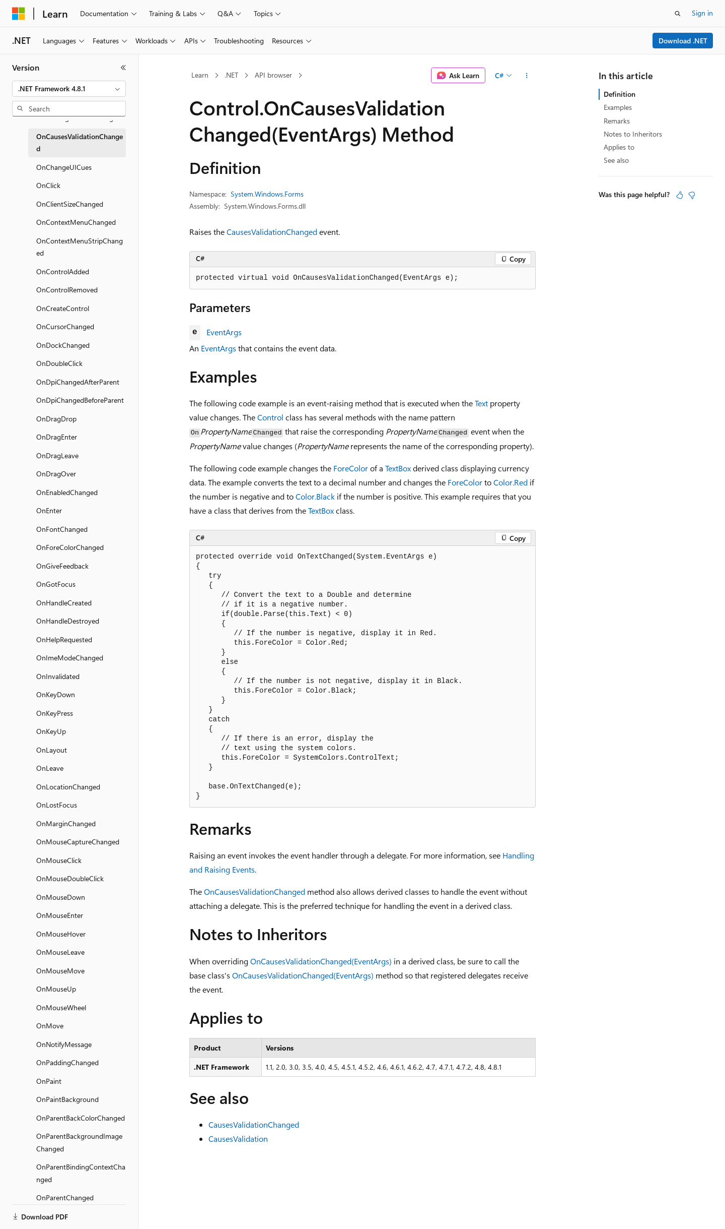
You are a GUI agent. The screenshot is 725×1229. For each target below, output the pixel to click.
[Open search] (678, 14)
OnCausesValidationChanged (254, 891)
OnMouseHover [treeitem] (61, 934)
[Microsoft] (18, 13)
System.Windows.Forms (267, 194)
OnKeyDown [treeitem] (55, 694)
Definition (619, 94)
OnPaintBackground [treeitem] (67, 1099)
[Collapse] (123, 67)
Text (481, 403)
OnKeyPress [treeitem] (54, 713)
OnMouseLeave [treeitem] (60, 952)
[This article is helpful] (680, 195)
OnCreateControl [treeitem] (62, 308)
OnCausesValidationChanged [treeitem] (79, 143)
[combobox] (69, 89)
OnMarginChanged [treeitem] (66, 823)
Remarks (617, 121)
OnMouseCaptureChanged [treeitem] (77, 841)
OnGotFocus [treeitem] (56, 584)
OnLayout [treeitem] (51, 750)
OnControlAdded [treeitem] (62, 271)
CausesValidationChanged (272, 231)
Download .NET (683, 40)
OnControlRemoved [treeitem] (67, 289)
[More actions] (527, 76)
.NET (231, 75)
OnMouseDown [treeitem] (60, 897)
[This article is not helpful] (692, 195)
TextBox (398, 468)
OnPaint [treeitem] (48, 1081)
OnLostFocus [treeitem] (56, 805)
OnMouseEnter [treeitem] (59, 915)
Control (270, 417)
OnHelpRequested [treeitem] (64, 639)
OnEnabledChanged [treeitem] (67, 492)
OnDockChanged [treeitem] (63, 345)
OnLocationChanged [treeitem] (68, 786)
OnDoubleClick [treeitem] (59, 363)
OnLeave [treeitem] (49, 768)
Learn (199, 75)
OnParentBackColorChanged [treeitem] (80, 1118)
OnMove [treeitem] (49, 1025)
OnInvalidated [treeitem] (58, 676)
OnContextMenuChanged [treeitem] (76, 222)
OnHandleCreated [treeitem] (64, 602)
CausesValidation (238, 1138)
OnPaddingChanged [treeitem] (67, 1062)
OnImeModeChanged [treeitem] (69, 657)
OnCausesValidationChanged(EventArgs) (321, 961)
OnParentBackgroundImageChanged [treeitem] (79, 1142)
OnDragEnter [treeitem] (56, 437)
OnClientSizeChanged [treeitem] (69, 204)
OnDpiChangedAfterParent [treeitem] (77, 382)
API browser (273, 75)
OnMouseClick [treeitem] (59, 860)
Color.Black (315, 496)
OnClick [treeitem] (48, 185)
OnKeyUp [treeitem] (51, 731)
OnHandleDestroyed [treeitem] (67, 621)
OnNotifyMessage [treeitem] (64, 1044)
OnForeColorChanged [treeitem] (70, 547)
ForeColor (350, 468)
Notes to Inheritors (633, 134)
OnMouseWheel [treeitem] (61, 1007)
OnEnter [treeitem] (49, 510)
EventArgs (224, 332)
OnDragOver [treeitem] (56, 473)
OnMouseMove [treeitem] (60, 970)
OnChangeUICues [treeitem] (64, 167)
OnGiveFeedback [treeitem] (62, 566)
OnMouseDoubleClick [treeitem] (70, 878)
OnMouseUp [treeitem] (56, 989)
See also (616, 160)
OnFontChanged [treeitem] (62, 529)
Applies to (619, 147)
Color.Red (510, 482)
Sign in (702, 13)
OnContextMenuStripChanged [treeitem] (79, 247)
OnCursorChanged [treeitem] (65, 326)
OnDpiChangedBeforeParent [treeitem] (80, 400)
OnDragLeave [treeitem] (57, 455)
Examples (618, 107)
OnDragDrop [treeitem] (56, 418)
